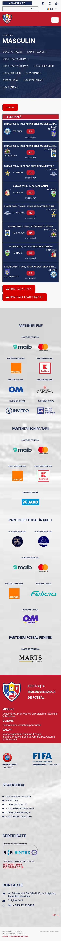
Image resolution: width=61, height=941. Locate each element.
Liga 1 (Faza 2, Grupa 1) (15, 59)
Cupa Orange (33, 73)
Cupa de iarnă (10, 80)
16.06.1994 (53, 764)
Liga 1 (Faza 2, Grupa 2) (15, 66)
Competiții (7, 35)
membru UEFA (9, 764)
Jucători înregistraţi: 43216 (20, 808)
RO (50, 9)
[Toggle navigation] (55, 20)
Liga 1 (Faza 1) (10, 87)
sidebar (10, 107)
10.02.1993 (7, 767)
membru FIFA (39, 764)
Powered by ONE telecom (49, 931)
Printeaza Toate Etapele (24, 297)
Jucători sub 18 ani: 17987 (19, 816)
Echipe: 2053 (12, 800)
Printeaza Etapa (18, 288)
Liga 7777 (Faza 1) (33, 80)
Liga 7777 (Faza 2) (12, 52)
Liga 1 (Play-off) (37, 52)
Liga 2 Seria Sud (11, 73)
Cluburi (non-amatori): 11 (19, 812)
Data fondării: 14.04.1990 (19, 796)
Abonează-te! (17, 3)
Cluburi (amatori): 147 (17, 804)
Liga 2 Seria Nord (44, 66)
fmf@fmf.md (15, 900)
